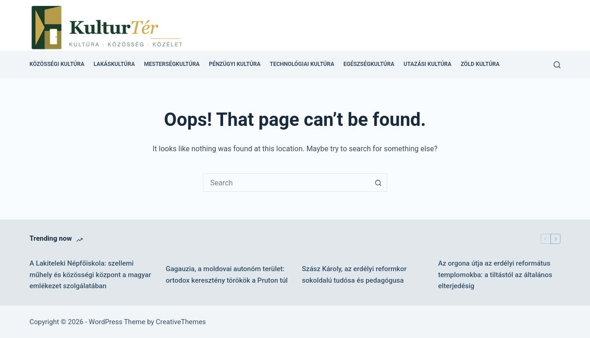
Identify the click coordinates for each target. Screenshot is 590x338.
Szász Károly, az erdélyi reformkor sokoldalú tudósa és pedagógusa (354, 275)
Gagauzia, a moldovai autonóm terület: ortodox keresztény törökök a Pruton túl (227, 275)
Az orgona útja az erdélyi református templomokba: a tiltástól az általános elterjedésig (495, 275)
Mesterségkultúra (172, 64)
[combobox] (286, 182)
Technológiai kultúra (302, 64)
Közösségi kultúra (57, 64)
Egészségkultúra (368, 64)
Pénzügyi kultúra (234, 64)
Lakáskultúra (114, 64)
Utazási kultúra (427, 64)
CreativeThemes (181, 322)
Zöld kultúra (479, 64)
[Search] (557, 64)
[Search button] (378, 182)
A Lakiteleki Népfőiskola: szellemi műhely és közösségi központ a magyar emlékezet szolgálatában (90, 275)
